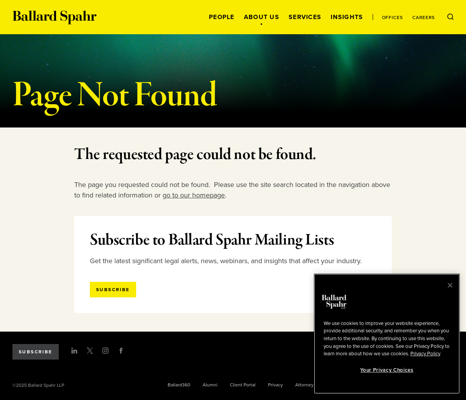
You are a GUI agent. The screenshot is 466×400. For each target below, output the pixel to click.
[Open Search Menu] (450, 17)
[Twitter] (90, 350)
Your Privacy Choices (386, 370)
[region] (387, 334)
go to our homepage (194, 195)
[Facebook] (121, 350)
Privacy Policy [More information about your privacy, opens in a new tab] (425, 354)
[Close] (450, 285)
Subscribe (36, 352)
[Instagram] (105, 350)
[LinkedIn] (74, 350)
